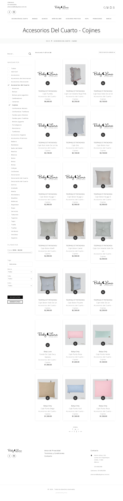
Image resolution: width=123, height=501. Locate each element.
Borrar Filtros (15, 302)
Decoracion (13, 175)
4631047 (12, 72)
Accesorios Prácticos (73, 18)
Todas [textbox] (10, 272)
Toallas (12, 228)
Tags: (9, 260)
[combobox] (20, 264)
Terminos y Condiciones (58, 458)
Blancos (45, 18)
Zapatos (12, 238)
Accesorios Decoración (18, 82)
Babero (12, 142)
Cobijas (12, 168)
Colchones (13, 171)
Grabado (12, 188)
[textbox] (21, 264)
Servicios (12, 211)
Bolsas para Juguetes (18, 95)
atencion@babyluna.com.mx (17, 7)
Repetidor (13, 205)
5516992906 (12, 4)
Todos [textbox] (10, 279)
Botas (11, 165)
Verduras (12, 231)
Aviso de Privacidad (56, 455)
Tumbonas (14, 132)
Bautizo (12, 151)
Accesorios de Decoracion (19, 78)
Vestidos (12, 235)
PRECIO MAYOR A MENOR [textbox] (106, 52)
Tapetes (12, 218)
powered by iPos (61, 497)
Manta (11, 191)
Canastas (13, 102)
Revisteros (14, 128)
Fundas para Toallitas (18, 118)
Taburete (12, 215)
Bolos (11, 158)
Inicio (48, 41)
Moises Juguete (16, 122)
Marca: (9, 269)
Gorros (12, 185)
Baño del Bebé (14, 148)
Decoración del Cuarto (20, 18)
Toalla (11, 225)
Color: (9, 283)
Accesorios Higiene (16, 135)
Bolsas (12, 92)
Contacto (51, 460)
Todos (11, 68)
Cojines (13, 105)
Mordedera (13, 195)
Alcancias (13, 88)
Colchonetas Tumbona (18, 112)
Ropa (87, 18)
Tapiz (11, 221)
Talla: (9, 276)
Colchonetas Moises (17, 108)
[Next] (81, 436)
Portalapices (15, 125)
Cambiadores (15, 98)
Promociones (97, 18)
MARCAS (108, 18)
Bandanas (12, 145)
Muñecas (12, 201)
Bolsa (11, 161)
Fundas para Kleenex (18, 115)
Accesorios (13, 75)
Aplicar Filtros (15, 297)
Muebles (35, 18)
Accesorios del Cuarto (18, 85)
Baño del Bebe (57, 18)
